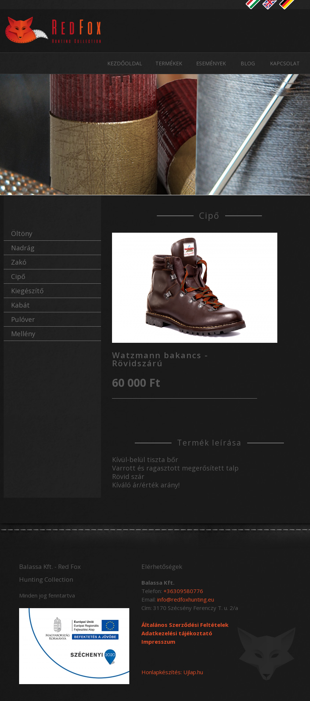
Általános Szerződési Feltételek (184, 624)
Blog (248, 63)
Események (211, 63)
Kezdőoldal (124, 63)
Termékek (168, 63)
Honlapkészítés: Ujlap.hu (172, 672)
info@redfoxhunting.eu (185, 599)
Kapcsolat (285, 63)
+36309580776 (183, 591)
